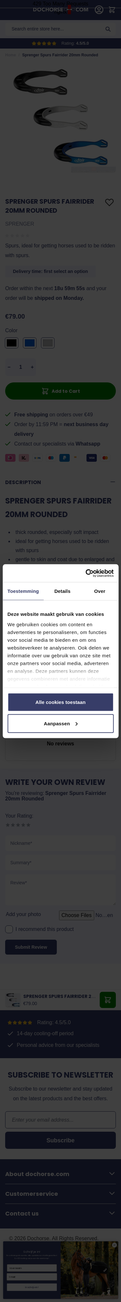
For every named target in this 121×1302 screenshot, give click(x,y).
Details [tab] (62, 591)
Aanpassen (61, 723)
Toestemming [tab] (23, 591)
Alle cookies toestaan (60, 702)
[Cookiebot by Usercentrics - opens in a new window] (86, 573)
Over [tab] (100, 591)
